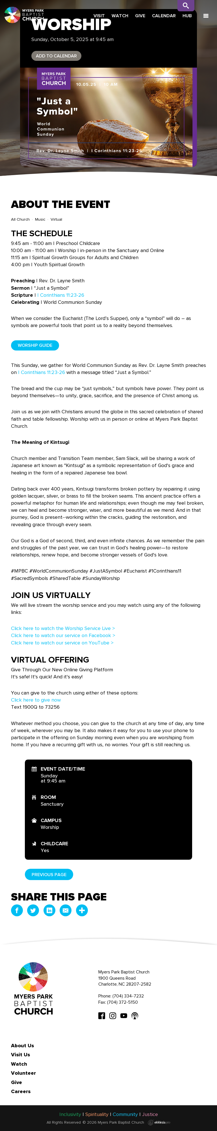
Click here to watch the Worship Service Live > (63, 628)
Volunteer (23, 1073)
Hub (187, 15)
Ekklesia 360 (159, 1122)
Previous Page (49, 874)
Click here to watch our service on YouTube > (62, 642)
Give (140, 15)
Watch (120, 15)
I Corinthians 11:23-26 (60, 295)
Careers (21, 1091)
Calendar (164, 15)
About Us (22, 1045)
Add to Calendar (56, 56)
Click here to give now (36, 700)
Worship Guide (35, 345)
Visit (99, 15)
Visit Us (20, 1054)
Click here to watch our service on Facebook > (63, 635)
